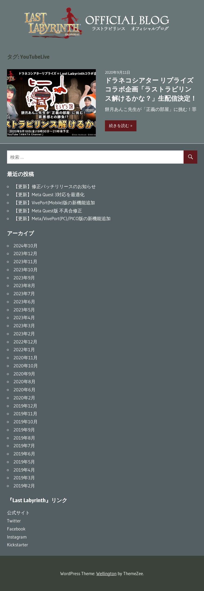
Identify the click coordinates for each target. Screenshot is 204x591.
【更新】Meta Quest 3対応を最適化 (49, 194)
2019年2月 (24, 485)
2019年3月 (24, 477)
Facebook (16, 529)
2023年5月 (24, 309)
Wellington (106, 573)
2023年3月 (24, 325)
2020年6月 (24, 389)
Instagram (17, 537)
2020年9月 (24, 374)
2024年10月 (25, 245)
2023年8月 (24, 285)
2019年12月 (25, 406)
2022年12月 (25, 341)
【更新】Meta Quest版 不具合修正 (47, 210)
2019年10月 (25, 421)
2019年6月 (24, 453)
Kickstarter (17, 544)
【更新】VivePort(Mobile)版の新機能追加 (54, 202)
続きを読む (119, 125)
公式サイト (18, 512)
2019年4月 (24, 470)
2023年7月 (24, 293)
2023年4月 (24, 317)
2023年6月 (24, 301)
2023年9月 (24, 277)
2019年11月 (25, 413)
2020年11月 (25, 357)
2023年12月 (25, 253)
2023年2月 (24, 333)
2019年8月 (24, 438)
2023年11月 (25, 261)
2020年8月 (24, 381)
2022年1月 (24, 349)
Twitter (14, 520)
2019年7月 (24, 445)
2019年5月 (24, 462)
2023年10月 (25, 269)
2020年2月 (24, 397)
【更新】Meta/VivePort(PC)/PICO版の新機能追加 (62, 218)
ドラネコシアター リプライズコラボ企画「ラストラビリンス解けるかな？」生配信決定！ (151, 89)
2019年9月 (24, 429)
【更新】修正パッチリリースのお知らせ (54, 186)
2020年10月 (25, 365)
